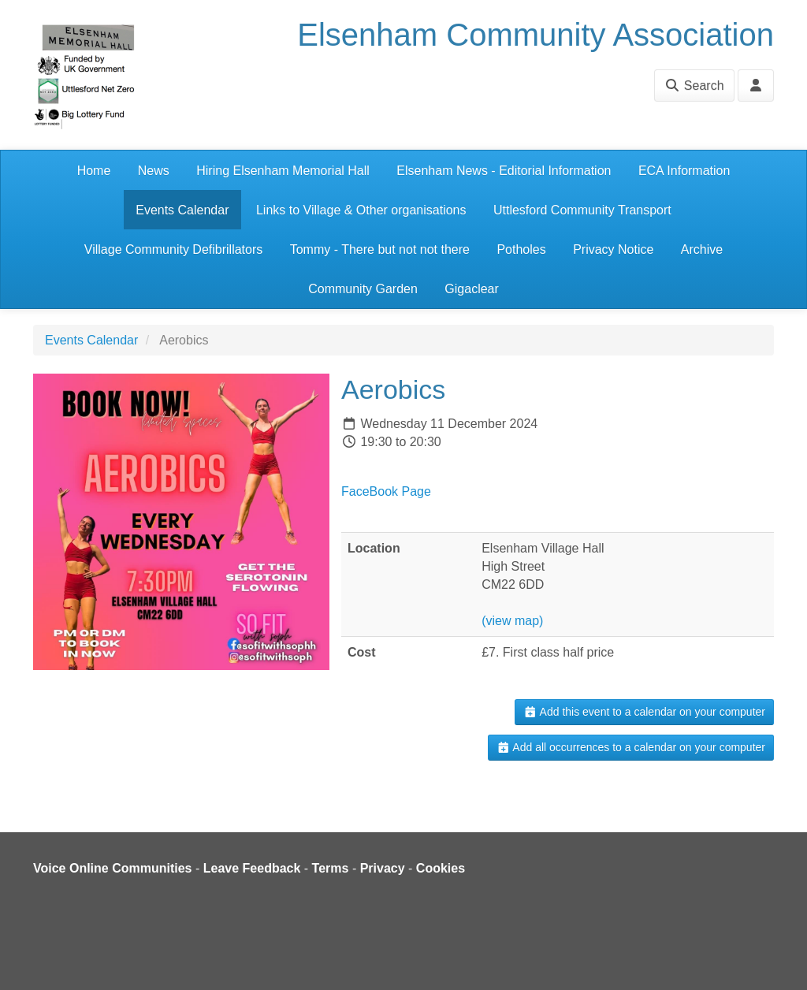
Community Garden (363, 289)
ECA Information (684, 170)
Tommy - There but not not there (380, 249)
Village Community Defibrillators (173, 249)
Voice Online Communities (112, 868)
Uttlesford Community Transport (582, 210)
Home (94, 170)
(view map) (512, 620)
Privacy (382, 868)
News (153, 170)
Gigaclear (471, 289)
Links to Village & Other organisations (361, 210)
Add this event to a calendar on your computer (644, 711)
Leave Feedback (252, 868)
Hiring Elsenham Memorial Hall (283, 170)
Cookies (440, 868)
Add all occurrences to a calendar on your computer (630, 747)
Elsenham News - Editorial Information (503, 170)
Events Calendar (182, 210)
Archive (702, 249)
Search (693, 85)
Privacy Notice (613, 249)
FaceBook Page (386, 491)
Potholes (520, 249)
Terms (330, 868)
